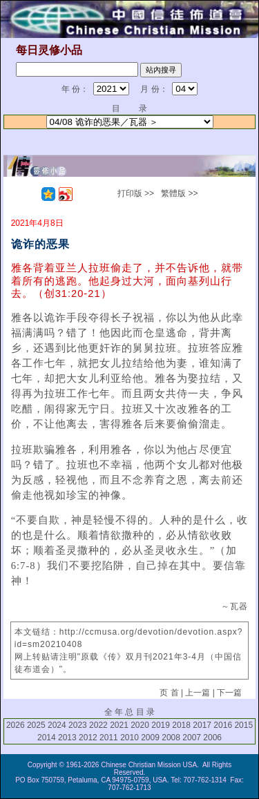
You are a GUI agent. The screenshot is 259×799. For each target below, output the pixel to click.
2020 (140, 725)
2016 (222, 725)
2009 (150, 737)
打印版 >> (135, 193)
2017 (202, 725)
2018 (181, 725)
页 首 (169, 692)
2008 (171, 737)
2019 (160, 725)
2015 (243, 725)
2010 (129, 737)
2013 (67, 737)
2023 (77, 725)
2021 (119, 725)
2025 (36, 725)
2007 (191, 737)
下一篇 (229, 692)
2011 (108, 737)
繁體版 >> (179, 193)
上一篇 (197, 692)
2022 (98, 725)
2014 (46, 737)
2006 (212, 737)
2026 (15, 725)
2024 (57, 725)
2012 (88, 737)
